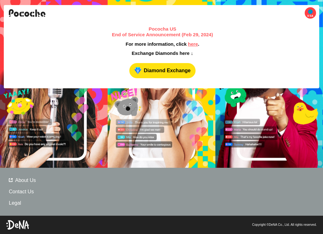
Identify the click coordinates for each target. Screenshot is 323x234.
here (193, 44)
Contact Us (21, 191)
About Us (22, 180)
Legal (15, 203)
